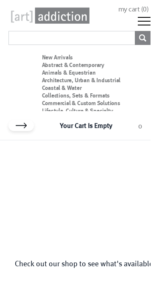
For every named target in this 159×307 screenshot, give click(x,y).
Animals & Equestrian (69, 72)
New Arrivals (57, 57)
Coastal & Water (62, 87)
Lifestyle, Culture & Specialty (77, 110)
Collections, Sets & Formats (76, 95)
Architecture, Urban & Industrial (81, 80)
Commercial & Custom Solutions (81, 103)
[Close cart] (21, 125)
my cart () (133, 9)
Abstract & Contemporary (73, 64)
